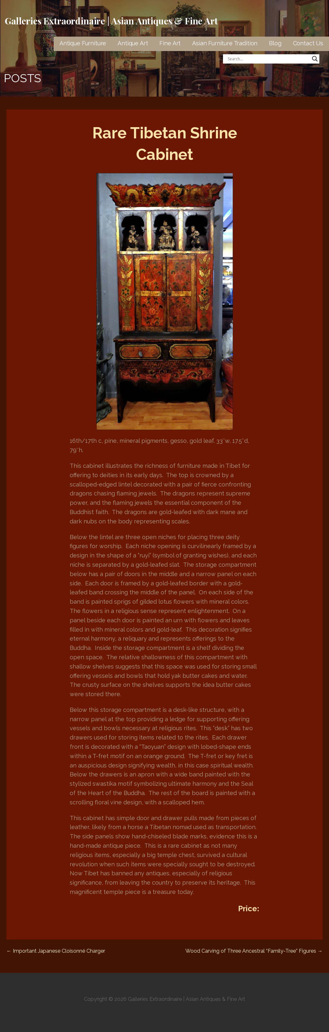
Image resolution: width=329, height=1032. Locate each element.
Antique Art (133, 43)
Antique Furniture (82, 43)
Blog (275, 43)
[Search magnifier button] (314, 58)
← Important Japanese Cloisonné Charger (55, 951)
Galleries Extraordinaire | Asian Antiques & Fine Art (111, 21)
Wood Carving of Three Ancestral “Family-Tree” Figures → (254, 951)
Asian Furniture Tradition (224, 43)
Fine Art (170, 43)
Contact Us (308, 43)
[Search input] (268, 58)
